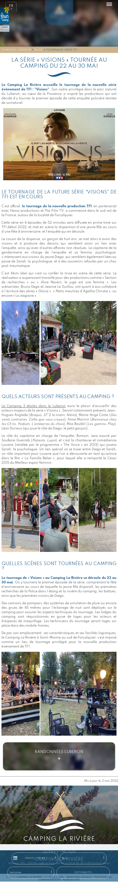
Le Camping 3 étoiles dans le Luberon (33, 406)
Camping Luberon (16, 50)
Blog (38, 50)
